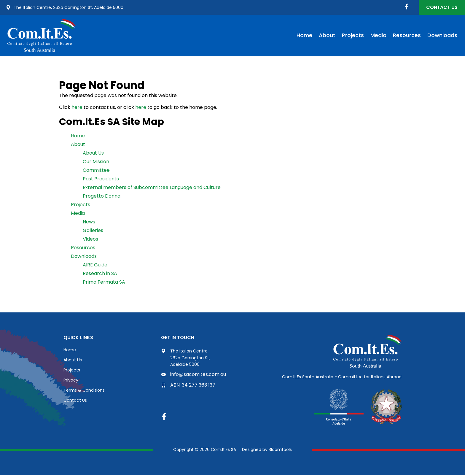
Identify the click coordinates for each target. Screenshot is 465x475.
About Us (93, 153)
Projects (353, 35)
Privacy (70, 380)
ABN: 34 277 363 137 (188, 385)
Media (378, 35)
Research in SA (100, 273)
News (89, 221)
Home (304, 35)
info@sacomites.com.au (193, 374)
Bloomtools (280, 449)
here (76, 107)
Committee (96, 170)
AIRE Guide (95, 264)
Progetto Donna (101, 196)
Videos (90, 239)
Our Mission (96, 161)
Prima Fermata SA (104, 282)
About (327, 35)
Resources (407, 35)
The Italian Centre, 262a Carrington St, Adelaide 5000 (64, 7)
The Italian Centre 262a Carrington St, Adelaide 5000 (185, 357)
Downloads (442, 35)
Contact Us (442, 7)
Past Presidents (101, 178)
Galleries (93, 230)
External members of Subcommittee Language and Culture (152, 187)
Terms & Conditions (84, 390)
